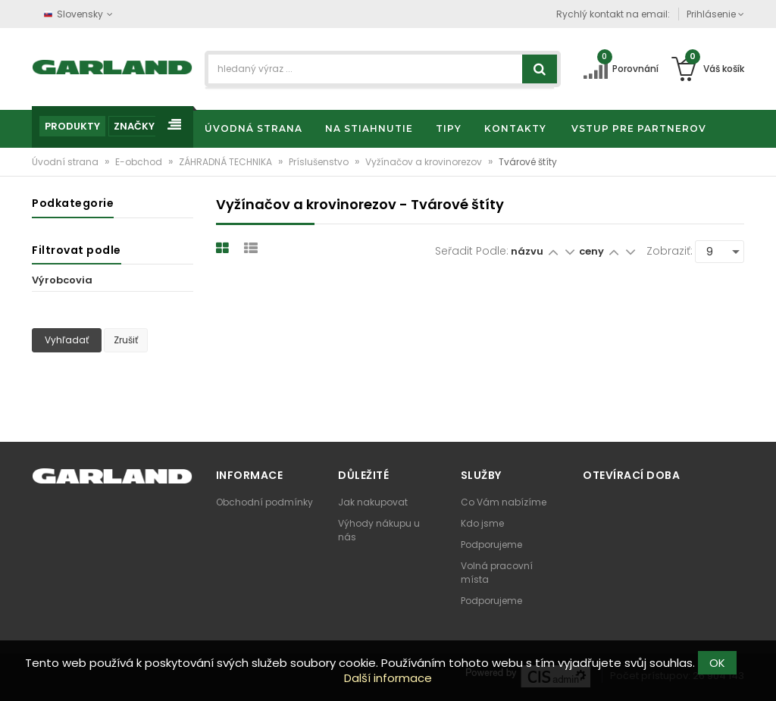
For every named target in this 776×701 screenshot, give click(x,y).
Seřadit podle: (471, 250)
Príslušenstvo (320, 161)
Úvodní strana (66, 161)
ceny (592, 251)
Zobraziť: (669, 250)
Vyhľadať (67, 339)
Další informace (388, 678)
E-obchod (139, 161)
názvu (527, 251)
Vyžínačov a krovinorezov (424, 161)
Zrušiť (126, 339)
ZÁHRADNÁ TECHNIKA (226, 161)
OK (717, 663)
